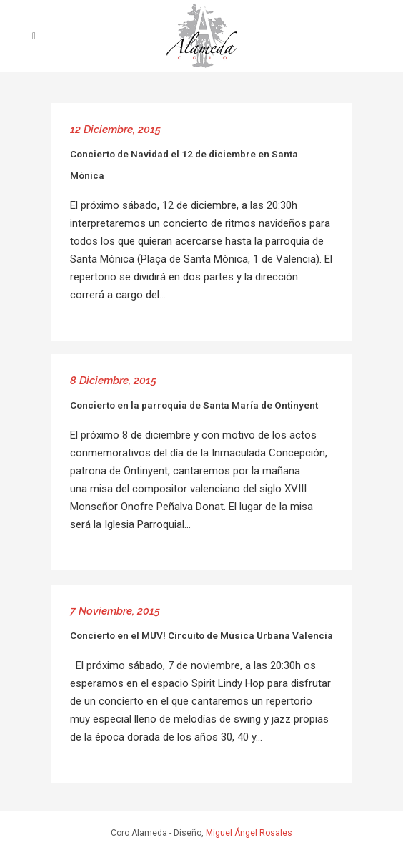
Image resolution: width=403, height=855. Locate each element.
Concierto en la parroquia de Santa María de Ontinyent (194, 405)
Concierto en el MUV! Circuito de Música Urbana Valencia (201, 635)
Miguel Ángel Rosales (249, 833)
